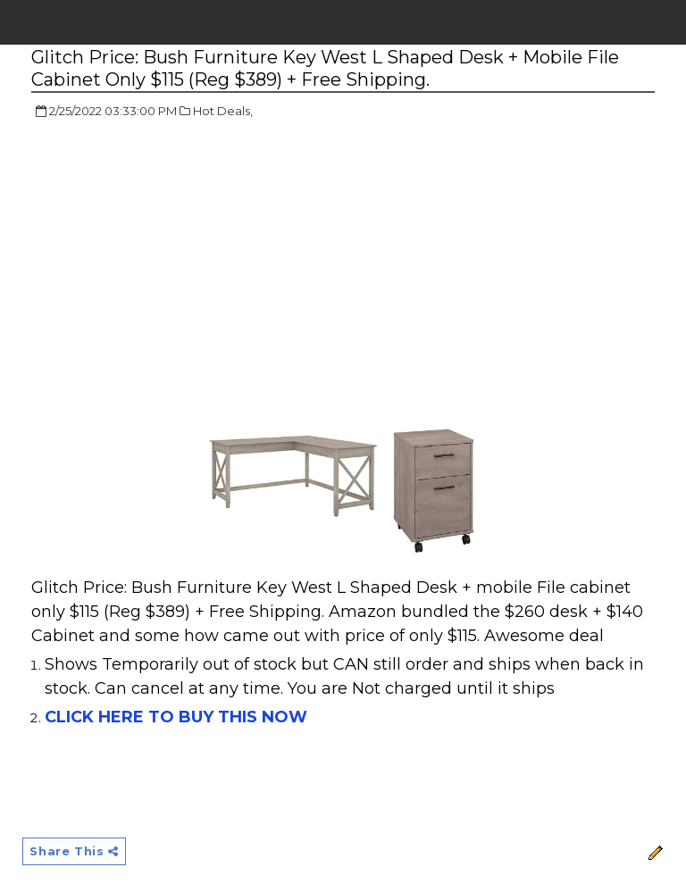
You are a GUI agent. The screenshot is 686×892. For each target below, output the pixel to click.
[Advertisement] (181, 263)
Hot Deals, (223, 111)
